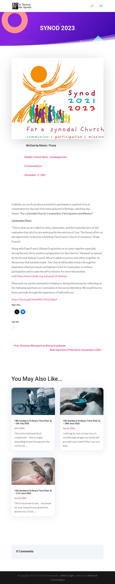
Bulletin (29, 157)
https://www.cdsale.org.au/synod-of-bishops (42, 276)
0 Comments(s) (33, 166)
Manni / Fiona (47, 145)
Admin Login (67, 575)
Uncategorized (58, 157)
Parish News (41, 157)
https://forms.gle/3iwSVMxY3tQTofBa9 (34, 299)
